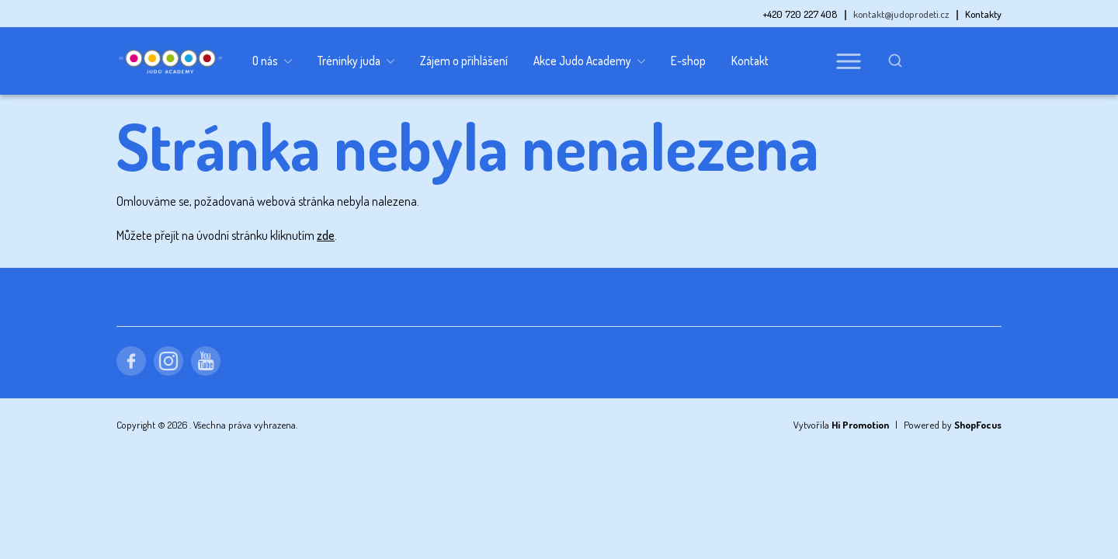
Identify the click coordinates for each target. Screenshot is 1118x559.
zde (326, 235)
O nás (272, 61)
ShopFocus (978, 424)
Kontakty (983, 14)
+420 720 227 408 (800, 14)
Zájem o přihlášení (464, 60)
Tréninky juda (356, 61)
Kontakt (750, 60)
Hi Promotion (860, 424)
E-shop (688, 60)
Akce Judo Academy (589, 61)
